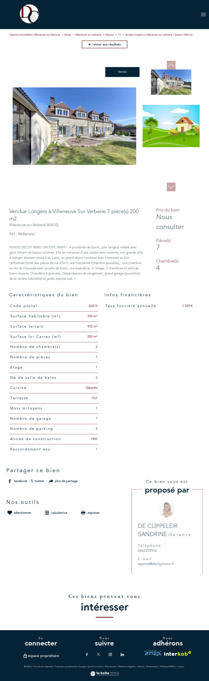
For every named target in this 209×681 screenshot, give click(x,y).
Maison (110, 35)
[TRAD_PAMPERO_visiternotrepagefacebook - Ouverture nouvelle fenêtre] (87, 654)
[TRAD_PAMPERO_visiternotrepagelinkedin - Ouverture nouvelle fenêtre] (122, 654)
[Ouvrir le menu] (203, 14)
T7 (119, 35)
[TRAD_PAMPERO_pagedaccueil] (29, 23)
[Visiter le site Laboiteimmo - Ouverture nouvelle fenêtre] (104, 675)
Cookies (180, 667)
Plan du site (110, 666)
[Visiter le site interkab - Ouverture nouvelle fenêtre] (177, 653)
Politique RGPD (167, 666)
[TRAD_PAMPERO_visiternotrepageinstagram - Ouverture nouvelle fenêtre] (110, 654)
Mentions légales (126, 666)
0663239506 (153, 558)
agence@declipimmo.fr (162, 571)
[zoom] (74, 190)
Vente (67, 35)
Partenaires (151, 666)
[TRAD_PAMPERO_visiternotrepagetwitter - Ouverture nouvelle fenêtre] (98, 654)
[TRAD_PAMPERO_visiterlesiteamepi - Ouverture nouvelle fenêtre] (153, 653)
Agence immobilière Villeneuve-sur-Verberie (34, 35)
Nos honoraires (95, 666)
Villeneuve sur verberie (88, 35)
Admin (140, 666)
